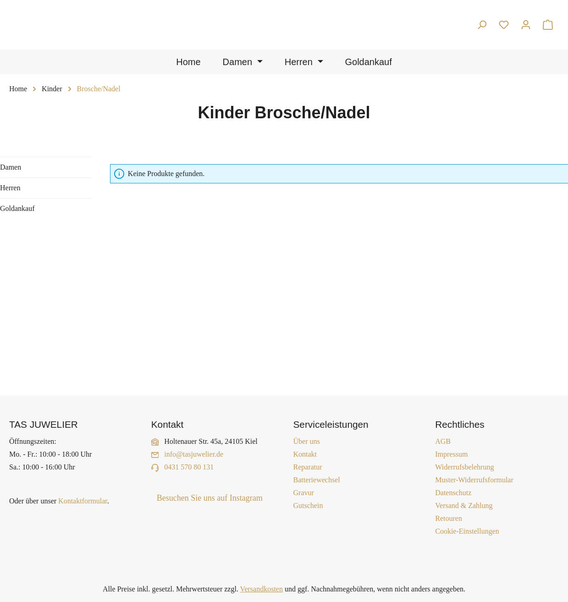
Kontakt (305, 454)
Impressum (451, 454)
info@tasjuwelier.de (193, 454)
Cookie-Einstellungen (467, 531)
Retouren (448, 518)
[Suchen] (482, 25)
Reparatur (307, 467)
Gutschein (308, 505)
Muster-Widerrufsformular (474, 480)
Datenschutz (453, 493)
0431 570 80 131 (189, 467)
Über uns (306, 441)
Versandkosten (261, 589)
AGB (443, 441)
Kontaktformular (82, 501)
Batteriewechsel (316, 480)
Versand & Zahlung (463, 505)
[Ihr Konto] (526, 25)
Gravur (303, 493)
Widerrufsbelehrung (464, 467)
